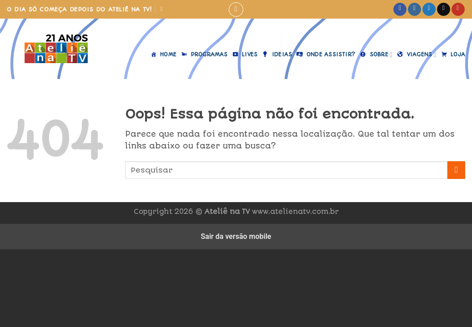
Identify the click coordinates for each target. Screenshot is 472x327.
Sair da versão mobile (236, 236)
